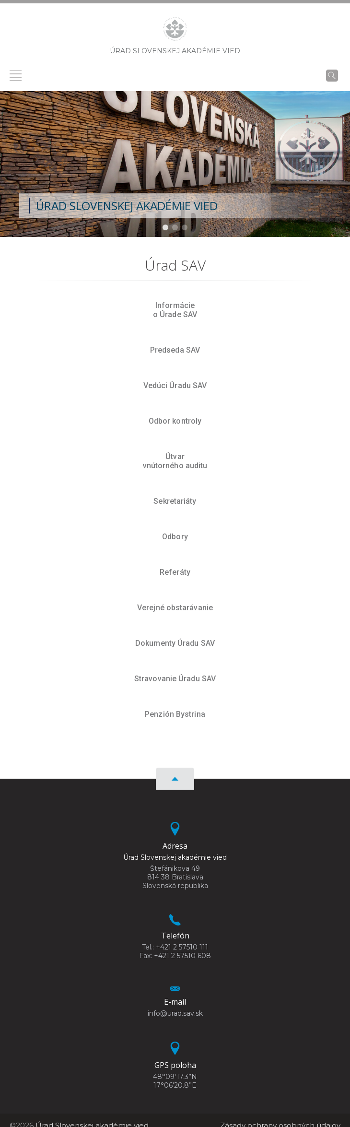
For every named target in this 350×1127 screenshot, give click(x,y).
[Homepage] (175, 32)
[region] (175, 164)
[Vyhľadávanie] (332, 75)
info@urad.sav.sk (175, 1013)
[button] (165, 227)
